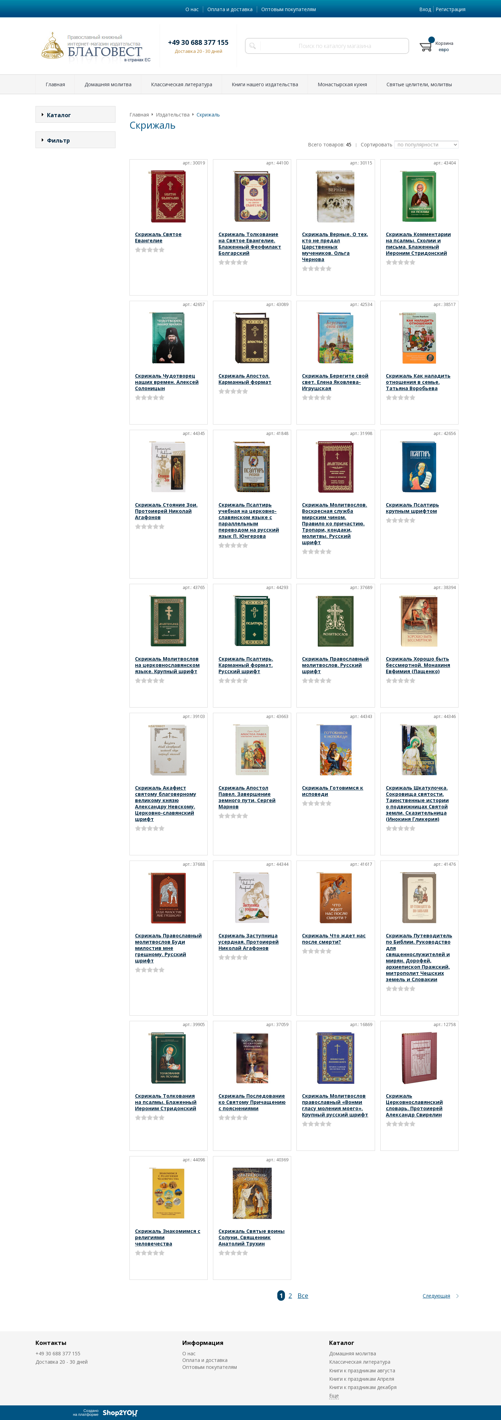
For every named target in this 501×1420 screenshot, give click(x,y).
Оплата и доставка (230, 9)
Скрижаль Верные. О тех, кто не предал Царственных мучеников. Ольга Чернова (335, 247)
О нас (192, 9)
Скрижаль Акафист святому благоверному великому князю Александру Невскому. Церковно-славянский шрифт (165, 803)
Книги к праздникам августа (362, 1370)
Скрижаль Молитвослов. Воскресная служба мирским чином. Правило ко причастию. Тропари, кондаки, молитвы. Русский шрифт (334, 523)
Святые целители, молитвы (419, 84)
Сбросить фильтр (75, 200)
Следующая (436, 1296)
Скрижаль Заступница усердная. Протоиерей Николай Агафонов (248, 941)
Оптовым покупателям (288, 9)
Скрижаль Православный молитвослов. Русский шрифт (335, 665)
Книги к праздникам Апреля (361, 1378)
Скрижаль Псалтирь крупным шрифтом (412, 507)
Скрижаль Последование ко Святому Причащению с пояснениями (252, 1102)
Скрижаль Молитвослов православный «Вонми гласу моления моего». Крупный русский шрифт (335, 1105)
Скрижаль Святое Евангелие (158, 237)
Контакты (50, 1343)
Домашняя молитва (108, 84)
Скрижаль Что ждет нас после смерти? (334, 938)
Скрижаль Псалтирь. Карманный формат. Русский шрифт (245, 665)
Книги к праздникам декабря (363, 1387)
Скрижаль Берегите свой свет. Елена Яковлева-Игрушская (335, 382)
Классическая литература (181, 84)
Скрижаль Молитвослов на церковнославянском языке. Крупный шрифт (167, 665)
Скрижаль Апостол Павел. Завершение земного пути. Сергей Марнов (247, 797)
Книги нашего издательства (265, 84)
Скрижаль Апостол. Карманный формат (244, 378)
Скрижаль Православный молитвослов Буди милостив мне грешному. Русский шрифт (168, 948)
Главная (55, 84)
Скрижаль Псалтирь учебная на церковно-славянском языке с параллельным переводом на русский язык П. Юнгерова (248, 520)
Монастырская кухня (342, 84)
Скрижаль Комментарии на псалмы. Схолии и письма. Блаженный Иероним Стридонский (418, 243)
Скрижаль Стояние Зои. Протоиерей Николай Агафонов (166, 511)
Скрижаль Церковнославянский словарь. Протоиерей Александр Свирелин (414, 1105)
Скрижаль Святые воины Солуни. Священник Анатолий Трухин (251, 1237)
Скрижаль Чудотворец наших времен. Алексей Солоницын (167, 382)
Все (302, 1295)
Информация (202, 1343)
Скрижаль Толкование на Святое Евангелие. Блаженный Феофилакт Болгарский (249, 243)
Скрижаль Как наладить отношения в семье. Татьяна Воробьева (418, 382)
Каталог (341, 1343)
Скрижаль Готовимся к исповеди (332, 790)
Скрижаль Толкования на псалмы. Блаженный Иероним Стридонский (166, 1102)
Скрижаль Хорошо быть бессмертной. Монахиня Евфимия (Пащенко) (418, 665)
